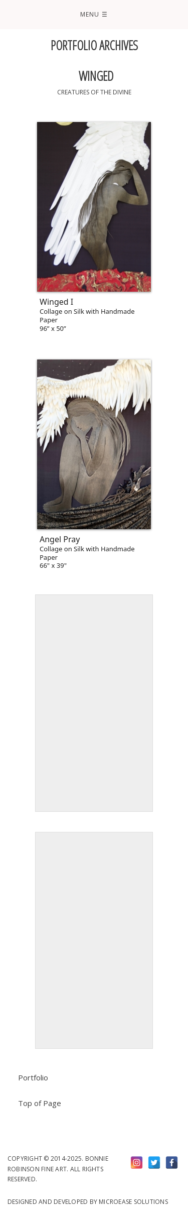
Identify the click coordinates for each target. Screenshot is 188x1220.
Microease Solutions (133, 1201)
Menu (94, 14)
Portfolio (33, 1077)
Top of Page (39, 1103)
